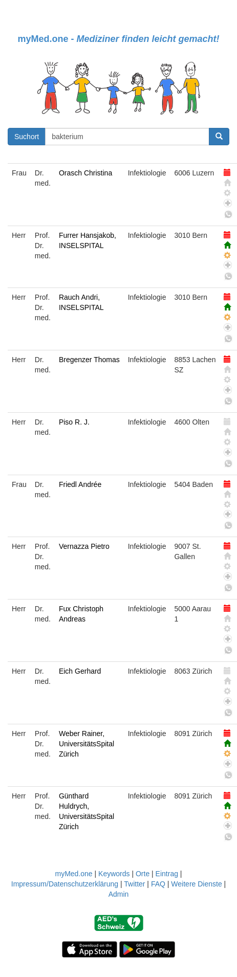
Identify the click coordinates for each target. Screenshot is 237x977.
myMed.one (73, 874)
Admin (119, 894)
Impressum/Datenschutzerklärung (64, 884)
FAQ (158, 884)
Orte (142, 874)
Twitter (134, 884)
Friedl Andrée (80, 484)
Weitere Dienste (196, 884)
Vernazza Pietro (84, 546)
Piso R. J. (74, 422)
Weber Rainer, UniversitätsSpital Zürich (86, 743)
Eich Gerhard (80, 671)
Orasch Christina (85, 173)
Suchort (26, 136)
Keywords (114, 874)
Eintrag (167, 874)
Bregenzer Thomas (89, 360)
